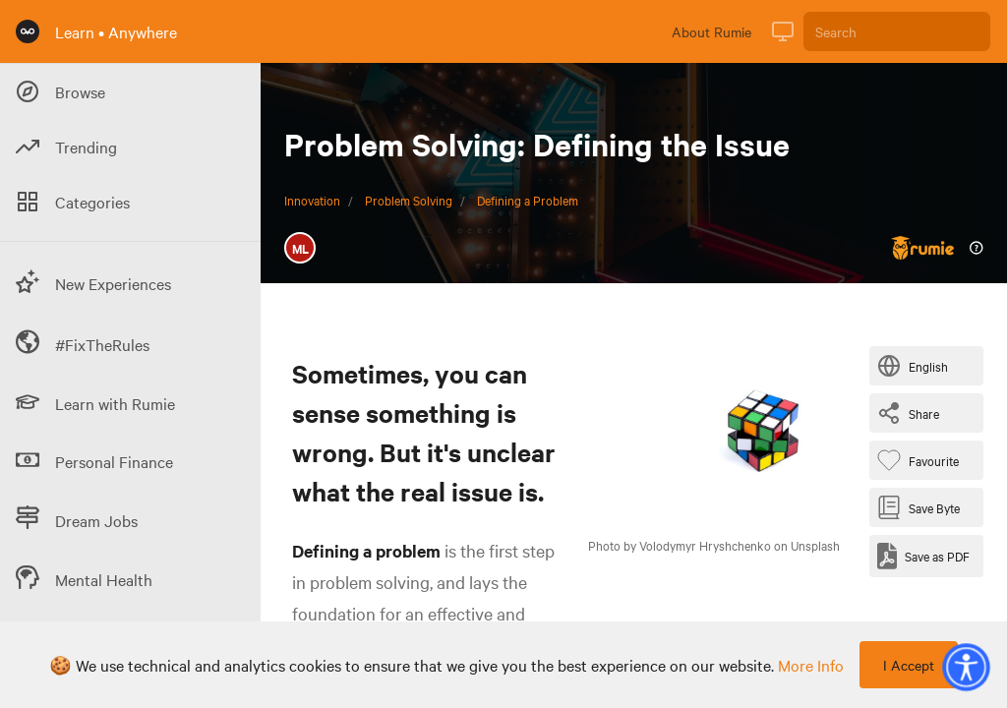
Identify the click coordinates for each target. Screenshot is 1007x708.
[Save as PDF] (923, 556)
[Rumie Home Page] (27, 31)
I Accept (908, 665)
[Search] (896, 31)
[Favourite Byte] (922, 460)
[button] (965, 666)
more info (811, 665)
